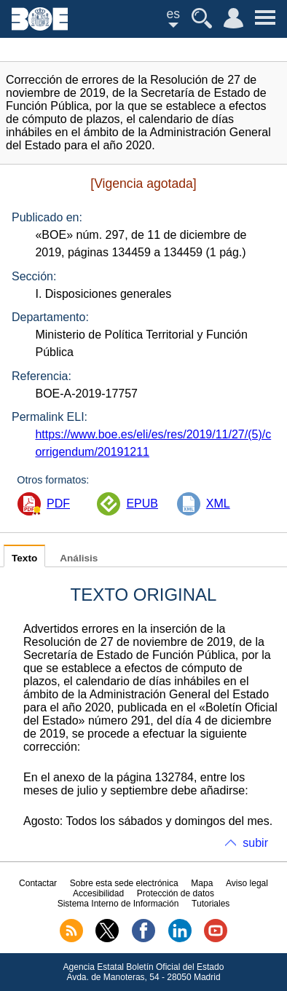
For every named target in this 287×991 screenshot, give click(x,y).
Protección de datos (175, 893)
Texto (24, 558)
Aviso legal (247, 883)
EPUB (142, 503)
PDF (58, 503)
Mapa (202, 883)
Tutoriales (210, 904)
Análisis (79, 558)
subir (255, 843)
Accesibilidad (98, 893)
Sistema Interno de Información (118, 904)
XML (218, 503)
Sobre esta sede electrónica (124, 883)
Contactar (38, 883)
